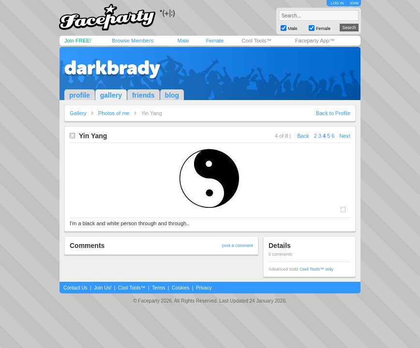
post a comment (237, 245)
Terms (158, 287)
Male (183, 41)
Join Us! (102, 287)
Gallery (78, 113)
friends (143, 95)
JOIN (354, 3)
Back (303, 136)
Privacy (204, 287)
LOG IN (337, 3)
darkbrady (112, 68)
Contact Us (75, 287)
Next (344, 136)
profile (79, 95)
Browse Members (132, 41)
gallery (111, 95)
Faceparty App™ (315, 41)
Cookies (180, 287)
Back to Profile (333, 113)
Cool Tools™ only (316, 269)
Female (215, 41)
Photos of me (114, 113)
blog (172, 95)
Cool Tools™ (256, 41)
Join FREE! (77, 41)
